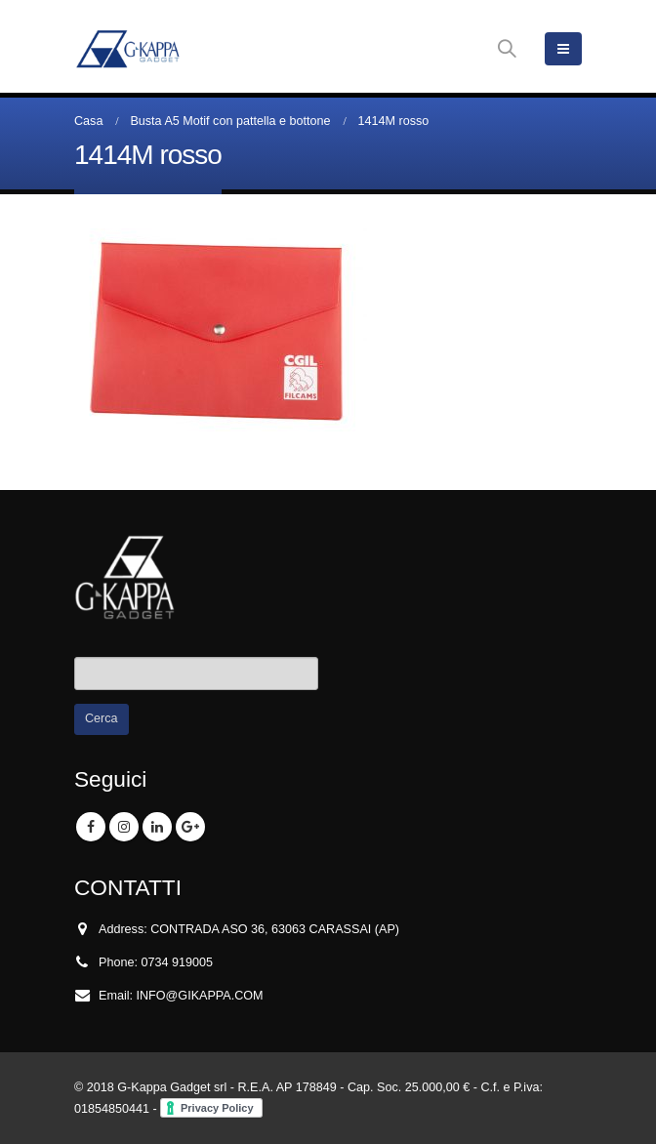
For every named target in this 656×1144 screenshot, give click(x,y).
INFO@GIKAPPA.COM (200, 995)
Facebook (90, 826)
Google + (190, 826)
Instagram (124, 826)
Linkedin (157, 826)
